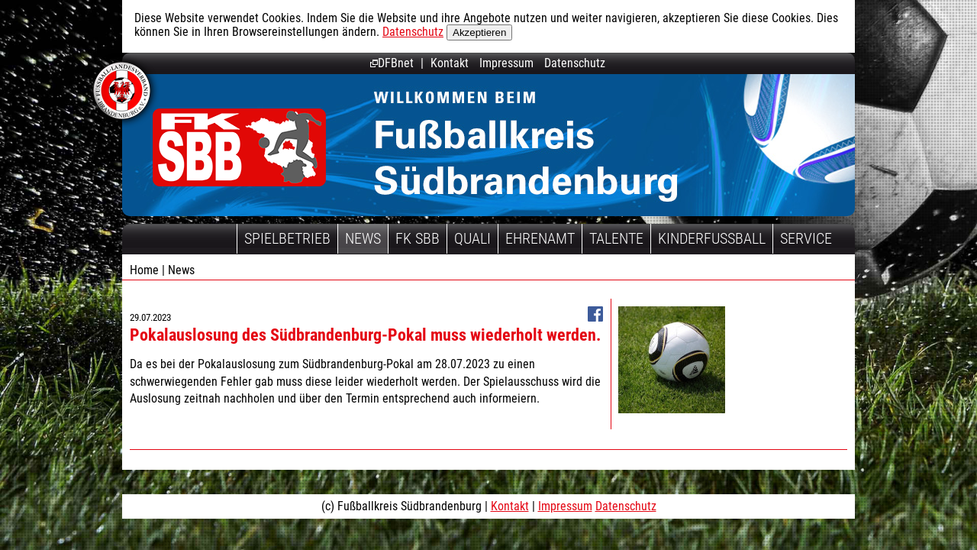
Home (144, 270)
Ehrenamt (540, 238)
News (363, 238)
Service (806, 238)
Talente (616, 238)
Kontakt (449, 63)
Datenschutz (412, 31)
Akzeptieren (479, 32)
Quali (472, 238)
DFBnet (392, 63)
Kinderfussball (712, 238)
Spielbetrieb (287, 238)
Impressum (506, 63)
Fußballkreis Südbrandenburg (239, 147)
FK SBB (417, 238)
